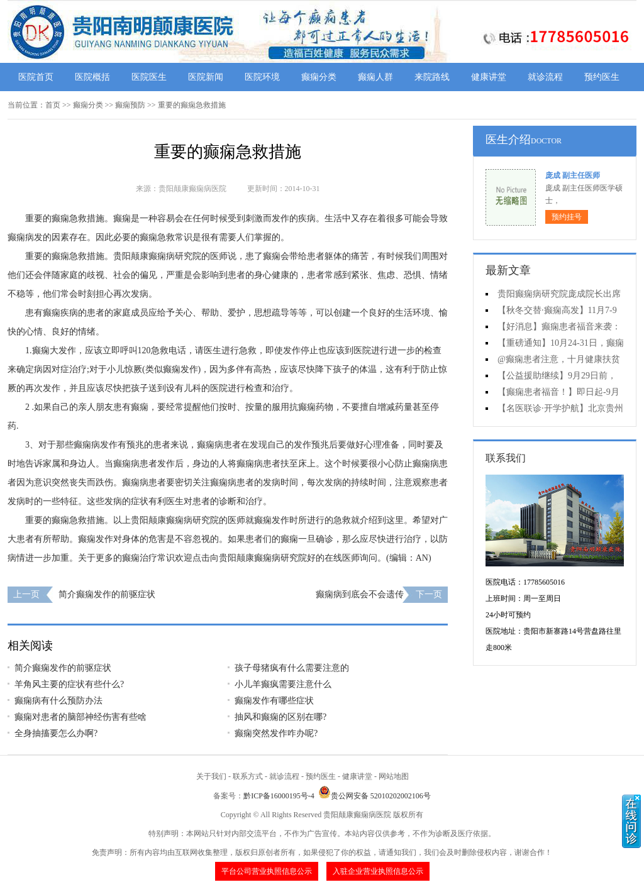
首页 (52, 105)
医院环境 (262, 77)
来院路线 (432, 77)
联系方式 (248, 776)
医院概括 (92, 77)
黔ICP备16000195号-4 (278, 795)
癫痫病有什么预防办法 (58, 700)
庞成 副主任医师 (572, 175)
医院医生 (149, 77)
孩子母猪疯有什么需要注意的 (292, 668)
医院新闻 (205, 77)
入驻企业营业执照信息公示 (378, 871)
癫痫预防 (130, 105)
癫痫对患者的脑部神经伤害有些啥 (80, 717)
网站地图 (394, 776)
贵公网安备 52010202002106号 (374, 795)
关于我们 (211, 776)
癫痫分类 (318, 77)
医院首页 (35, 77)
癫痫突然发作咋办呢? (276, 733)
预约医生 (601, 77)
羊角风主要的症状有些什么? (69, 684)
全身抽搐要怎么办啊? (55, 733)
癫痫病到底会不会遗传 (360, 594)
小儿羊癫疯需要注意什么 (283, 684)
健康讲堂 (488, 77)
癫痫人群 (375, 77)
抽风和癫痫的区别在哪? (280, 717)
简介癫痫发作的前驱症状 (106, 594)
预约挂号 (567, 216)
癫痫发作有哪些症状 (274, 700)
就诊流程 (545, 77)
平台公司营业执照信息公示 (266, 871)
